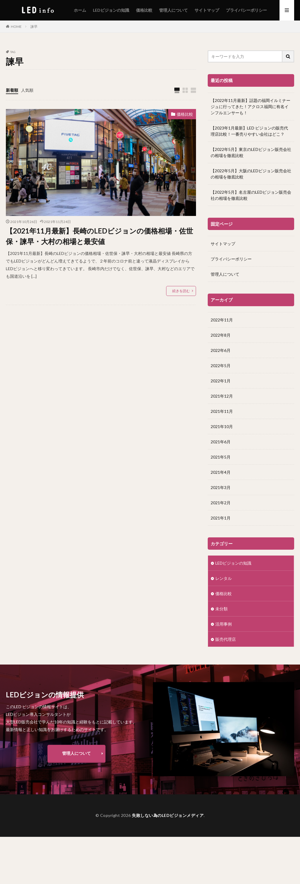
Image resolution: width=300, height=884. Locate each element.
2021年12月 (222, 395)
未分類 (221, 608)
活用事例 (223, 623)
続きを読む (181, 291)
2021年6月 (221, 441)
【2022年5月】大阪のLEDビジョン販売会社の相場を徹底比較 (251, 173)
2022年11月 (222, 319)
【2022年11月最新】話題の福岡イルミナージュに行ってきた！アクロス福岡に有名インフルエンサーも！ (250, 106)
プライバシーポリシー (246, 10)
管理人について (173, 10)
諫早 (34, 26)
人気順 (27, 90)
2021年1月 (221, 517)
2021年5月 (221, 456)
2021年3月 (221, 487)
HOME (16, 26)
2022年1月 (221, 380)
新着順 (12, 90)
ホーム (80, 10)
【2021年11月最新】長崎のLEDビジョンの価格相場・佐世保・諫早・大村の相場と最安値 (99, 236)
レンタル (223, 577)
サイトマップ (207, 10)
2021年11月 (222, 410)
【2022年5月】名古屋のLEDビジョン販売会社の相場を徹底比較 (251, 195)
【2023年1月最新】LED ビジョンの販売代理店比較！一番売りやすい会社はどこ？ (249, 131)
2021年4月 (221, 471)
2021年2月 (221, 502)
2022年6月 (221, 350)
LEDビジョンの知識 (111, 10)
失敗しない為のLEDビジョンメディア (168, 815)
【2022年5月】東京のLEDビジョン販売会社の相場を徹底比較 (251, 152)
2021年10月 (222, 426)
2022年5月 (221, 365)
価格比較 (144, 10)
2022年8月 (221, 334)
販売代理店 (225, 638)
